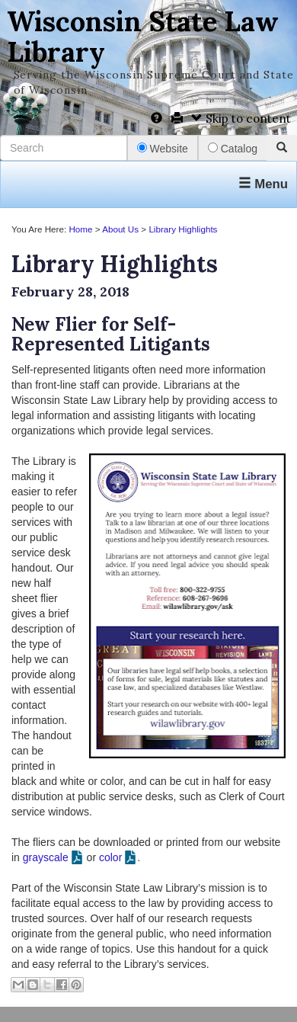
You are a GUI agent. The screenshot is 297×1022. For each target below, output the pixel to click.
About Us (120, 229)
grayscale (46, 857)
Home (80, 229)
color (110, 857)
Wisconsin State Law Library (143, 36)
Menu (263, 184)
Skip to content (241, 118)
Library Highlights (182, 229)
